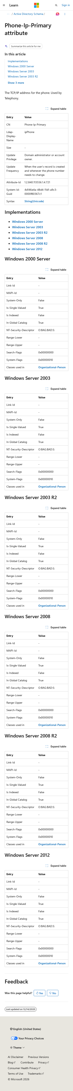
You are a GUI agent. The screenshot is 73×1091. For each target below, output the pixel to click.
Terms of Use (15, 1073)
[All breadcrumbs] (8, 14)
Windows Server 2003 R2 (23, 76)
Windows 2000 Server (21, 66)
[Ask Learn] (58, 14)
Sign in (66, 5)
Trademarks (34, 1073)
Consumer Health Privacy (23, 1068)
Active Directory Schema (28, 14)
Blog (10, 1062)
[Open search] (56, 5)
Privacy (42, 1062)
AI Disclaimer (15, 1057)
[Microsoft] (36, 5)
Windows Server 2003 (21, 71)
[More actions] (65, 14)
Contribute (27, 1062)
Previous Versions (38, 1057)
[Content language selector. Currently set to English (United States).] (25, 1029)
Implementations (18, 61)
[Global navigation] (4, 5)
